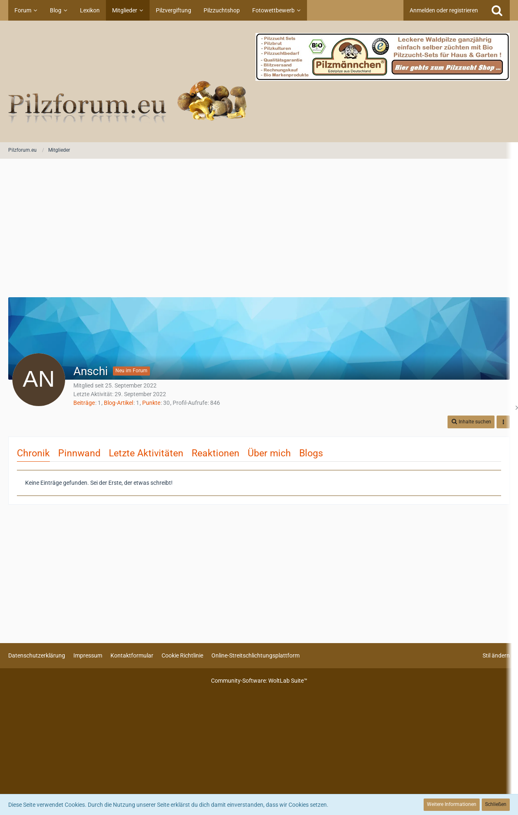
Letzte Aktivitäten (146, 453)
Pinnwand (79, 453)
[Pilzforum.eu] (259, 81)
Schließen (495, 804)
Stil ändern (496, 655)
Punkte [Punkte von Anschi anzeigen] (151, 402)
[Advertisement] (259, 229)
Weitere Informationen (451, 804)
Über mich (269, 453)
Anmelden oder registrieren (444, 10)
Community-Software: (259, 680)
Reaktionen (215, 453)
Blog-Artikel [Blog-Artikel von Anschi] (118, 402)
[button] (471, 422)
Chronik (33, 453)
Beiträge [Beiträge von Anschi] (84, 402)
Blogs (311, 453)
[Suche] (497, 10)
